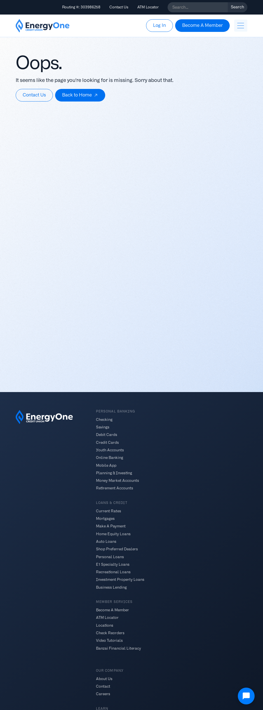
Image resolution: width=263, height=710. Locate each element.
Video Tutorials (109, 640)
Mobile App (106, 465)
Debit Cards (106, 435)
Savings (102, 427)
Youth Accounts (110, 450)
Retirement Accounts (114, 488)
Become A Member (112, 610)
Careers (103, 694)
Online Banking (109, 458)
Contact (103, 686)
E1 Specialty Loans (113, 564)
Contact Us (118, 7)
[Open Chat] (246, 696)
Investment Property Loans (120, 579)
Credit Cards (107, 442)
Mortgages (105, 518)
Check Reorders (110, 633)
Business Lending (111, 587)
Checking (104, 419)
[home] (42, 25)
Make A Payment (111, 526)
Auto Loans (106, 541)
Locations (104, 625)
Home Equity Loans (113, 534)
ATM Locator (148, 7)
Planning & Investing (114, 473)
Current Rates (108, 511)
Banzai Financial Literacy (118, 648)
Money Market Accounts (117, 480)
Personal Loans (110, 557)
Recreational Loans (113, 572)
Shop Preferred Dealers (117, 549)
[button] (240, 26)
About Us (104, 678)
